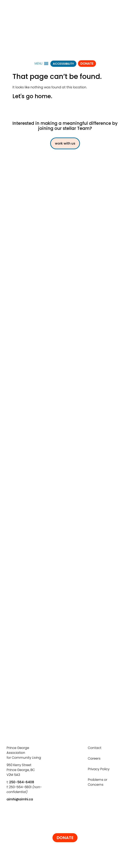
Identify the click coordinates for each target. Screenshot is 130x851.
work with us (65, 143)
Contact (94, 748)
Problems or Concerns (97, 782)
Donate (87, 63)
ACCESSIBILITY (63, 64)
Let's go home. (32, 96)
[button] (38, 63)
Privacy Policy (99, 769)
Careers (94, 758)
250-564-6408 (21, 782)
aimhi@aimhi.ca (20, 799)
